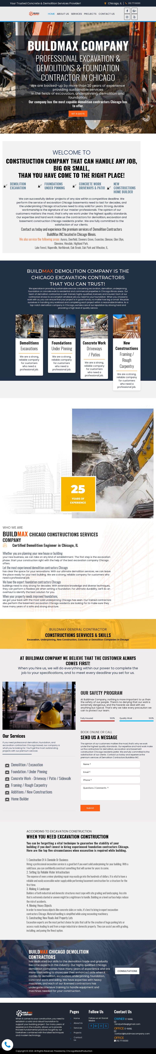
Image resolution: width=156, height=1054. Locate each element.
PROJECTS (90, 13)
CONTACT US (107, 13)
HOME (51, 13)
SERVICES (76, 13)
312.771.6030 (134, 3)
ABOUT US (63, 13)
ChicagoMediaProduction (79, 1051)
